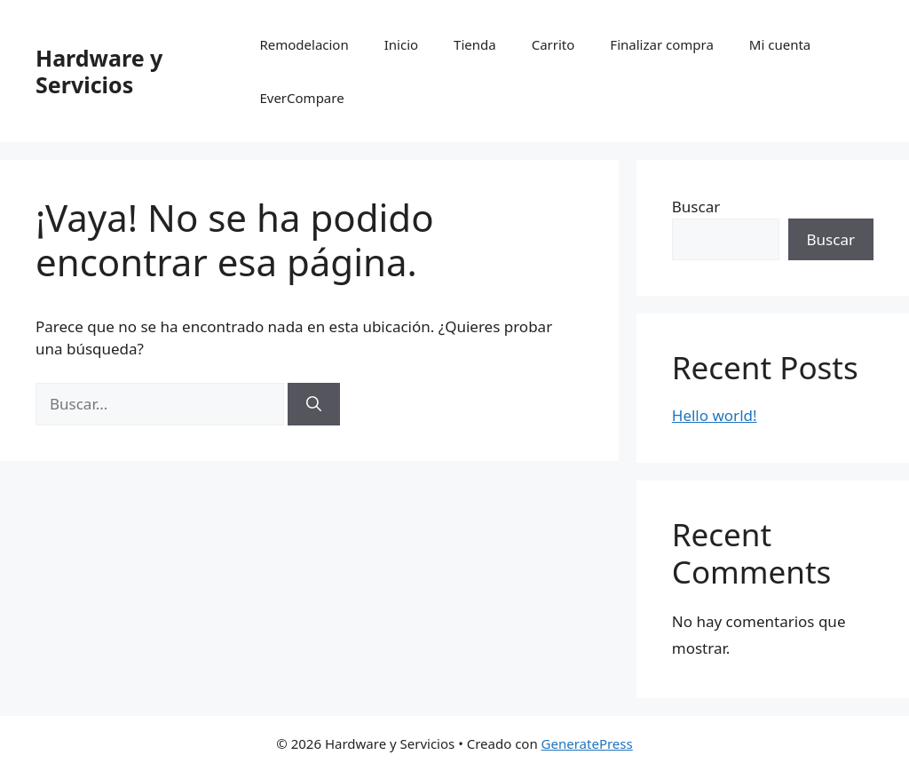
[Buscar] (314, 404)
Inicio (401, 44)
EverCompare (301, 98)
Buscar (696, 206)
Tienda (475, 44)
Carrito (553, 44)
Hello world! (714, 415)
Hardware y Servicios (99, 71)
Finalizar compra (661, 44)
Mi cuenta (779, 44)
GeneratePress (587, 743)
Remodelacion (303, 44)
